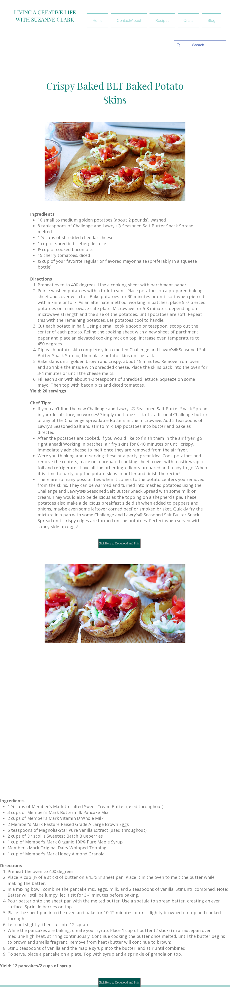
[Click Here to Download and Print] (119, 543)
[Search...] (199, 45)
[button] (162, 20)
